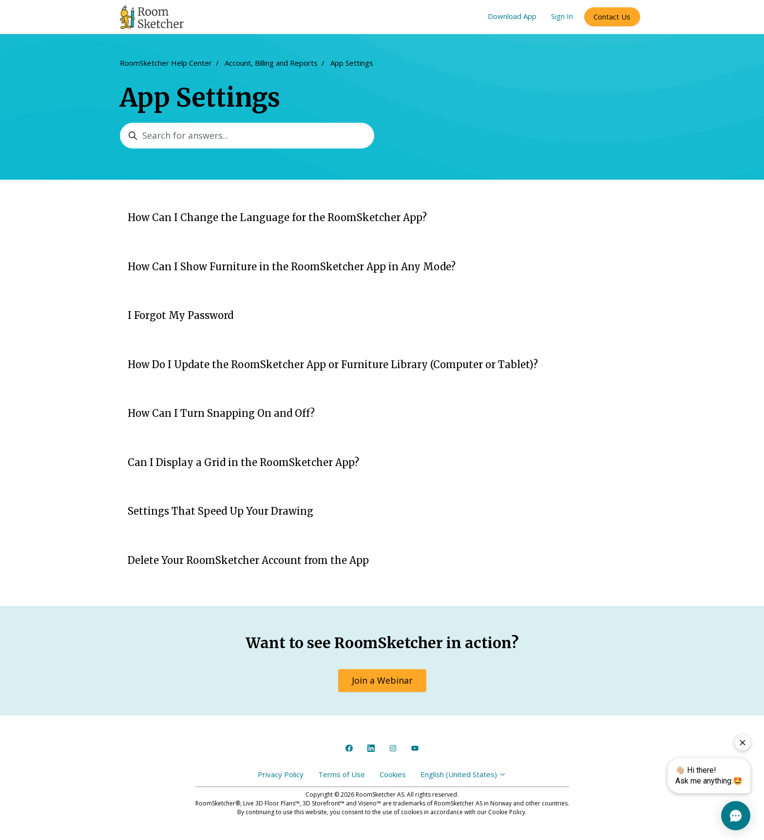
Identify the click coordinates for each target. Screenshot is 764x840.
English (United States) (463, 774)
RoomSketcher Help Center (166, 63)
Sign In (562, 16)
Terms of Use (341, 774)
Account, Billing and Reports (271, 63)
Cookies (393, 774)
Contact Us (611, 16)
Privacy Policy (281, 774)
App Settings (351, 63)
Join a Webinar (382, 680)
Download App (512, 16)
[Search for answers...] (247, 136)
